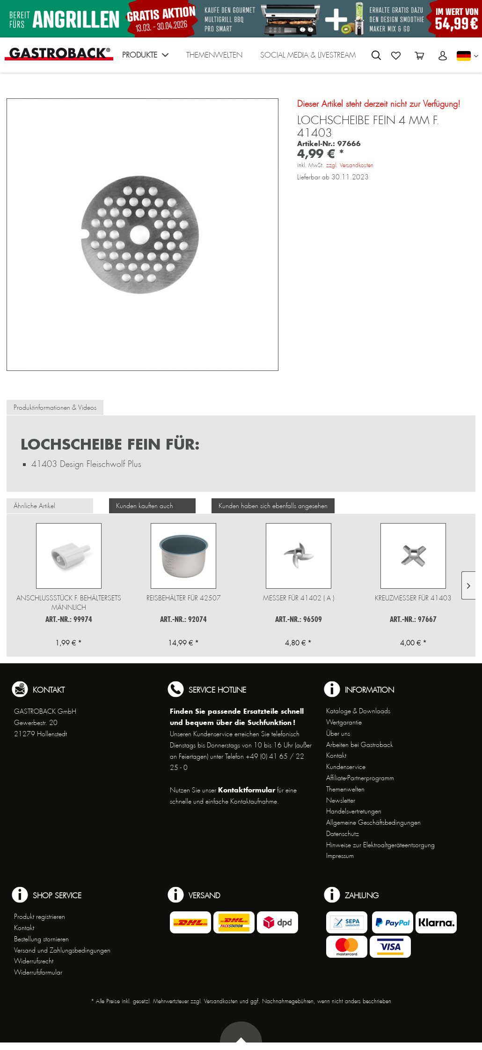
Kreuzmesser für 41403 (413, 598)
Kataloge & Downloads (358, 711)
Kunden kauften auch (144, 506)
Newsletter (340, 800)
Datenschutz (342, 833)
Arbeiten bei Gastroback (359, 744)
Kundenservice (345, 766)
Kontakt (336, 755)
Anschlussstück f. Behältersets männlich (68, 603)
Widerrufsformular (38, 972)
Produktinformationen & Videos (55, 407)
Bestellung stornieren (41, 939)
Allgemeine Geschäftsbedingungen (373, 822)
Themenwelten (345, 789)
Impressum (340, 855)
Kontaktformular (246, 789)
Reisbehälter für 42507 (183, 598)
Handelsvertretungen (353, 811)
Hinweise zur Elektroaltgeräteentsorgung (380, 845)
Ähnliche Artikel (34, 506)
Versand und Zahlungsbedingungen (62, 950)
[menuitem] (145, 57)
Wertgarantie (344, 722)
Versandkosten (221, 1001)
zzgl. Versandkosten (349, 165)
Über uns (338, 733)
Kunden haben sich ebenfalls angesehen (273, 506)
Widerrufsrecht (33, 961)
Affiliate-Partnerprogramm (360, 778)
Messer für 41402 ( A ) (298, 598)
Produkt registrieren (39, 916)
